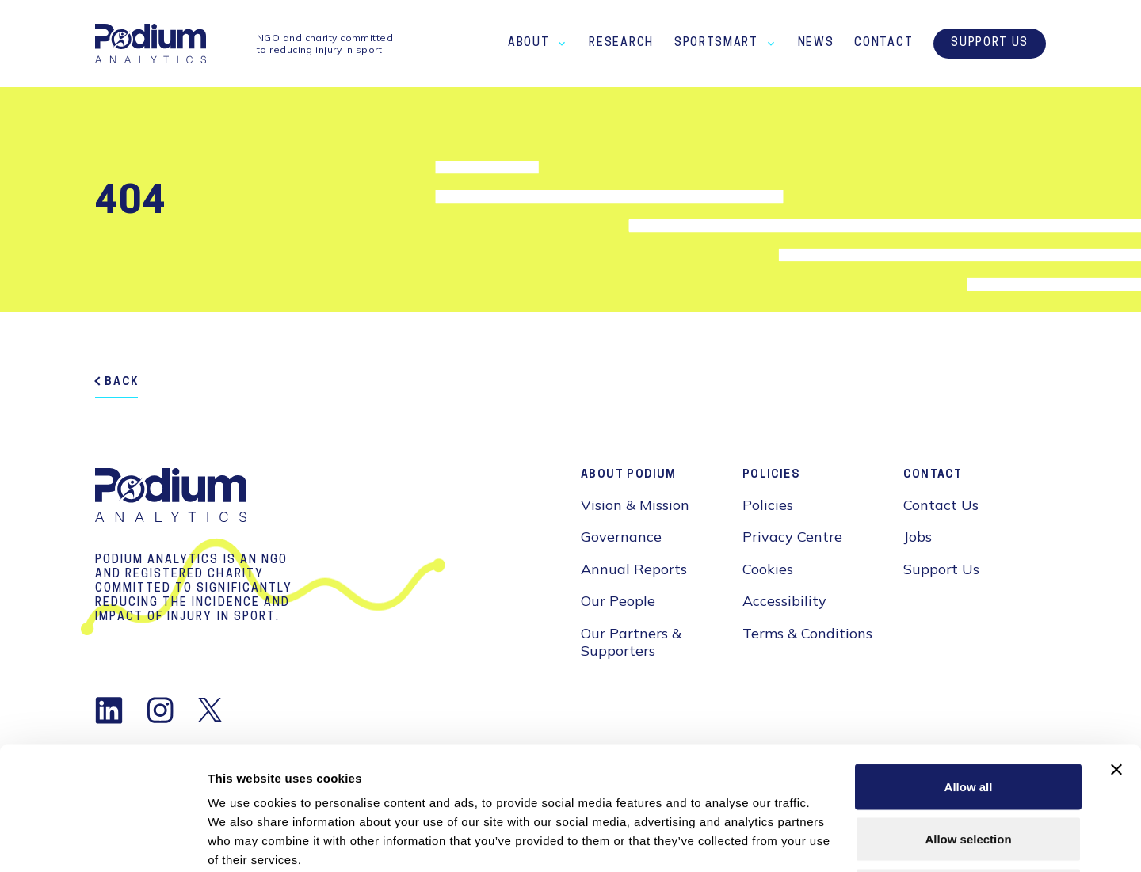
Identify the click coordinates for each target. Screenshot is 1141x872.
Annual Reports (634, 569)
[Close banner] (1116, 647)
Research (621, 43)
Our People (618, 601)
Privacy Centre (792, 536)
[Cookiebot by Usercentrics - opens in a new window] (102, 841)
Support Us (989, 43)
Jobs (917, 536)
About (528, 43)
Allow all (968, 664)
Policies (767, 505)
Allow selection (968, 716)
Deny (968, 768)
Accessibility (784, 601)
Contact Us (941, 505)
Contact (883, 43)
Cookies (767, 569)
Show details (831, 840)
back (122, 382)
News (816, 43)
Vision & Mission (635, 505)
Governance (621, 536)
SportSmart (716, 43)
